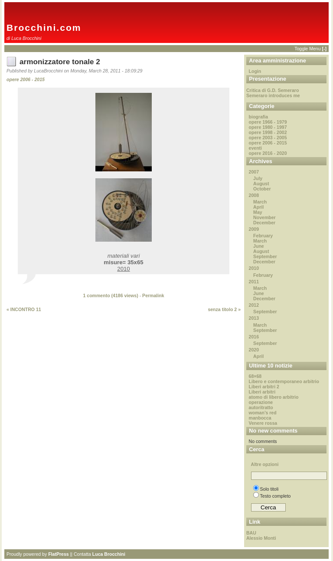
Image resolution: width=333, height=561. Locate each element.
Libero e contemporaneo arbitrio (284, 381)
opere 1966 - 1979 (268, 122)
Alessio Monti (261, 538)
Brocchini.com (44, 28)
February (263, 235)
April (258, 207)
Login (255, 71)
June (258, 246)
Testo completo (272, 496)
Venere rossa (263, 423)
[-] (324, 48)
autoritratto (261, 407)
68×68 (255, 376)
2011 (254, 281)
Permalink (153, 295)
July (257, 178)
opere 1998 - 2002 (268, 132)
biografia (258, 116)
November (264, 217)
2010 (254, 268)
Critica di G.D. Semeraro (272, 90)
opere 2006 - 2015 (26, 79)
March (260, 201)
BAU (251, 532)
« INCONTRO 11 (24, 309)
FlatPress (58, 554)
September (265, 256)
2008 (254, 195)
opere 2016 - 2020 (268, 153)
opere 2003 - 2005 (268, 137)
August (261, 183)
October (262, 188)
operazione (261, 402)
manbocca (260, 417)
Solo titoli (266, 489)
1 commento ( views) (110, 295)
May (257, 212)
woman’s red (263, 412)
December (264, 222)
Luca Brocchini (108, 554)
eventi (255, 148)
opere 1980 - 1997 (268, 127)
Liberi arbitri (262, 391)
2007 (254, 171)
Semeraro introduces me (273, 95)
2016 (254, 336)
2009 (254, 229)
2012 (254, 305)
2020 (254, 349)
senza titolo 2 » (224, 309)
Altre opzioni (265, 464)
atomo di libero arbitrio (274, 397)
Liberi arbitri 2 (264, 386)
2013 (254, 318)
